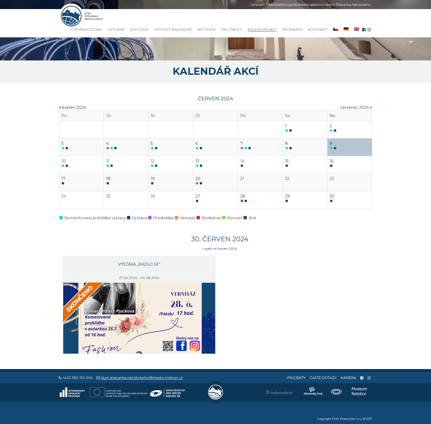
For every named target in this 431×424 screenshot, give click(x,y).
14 (242, 161)
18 (108, 178)
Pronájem (292, 29)
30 (332, 196)
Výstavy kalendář (173, 29)
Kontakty (318, 29)
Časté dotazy (323, 378)
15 (287, 161)
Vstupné (116, 29)
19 (153, 178)
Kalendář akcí (262, 29)
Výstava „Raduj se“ (139, 264)
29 (287, 196)
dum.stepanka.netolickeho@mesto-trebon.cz (142, 378)
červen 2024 (215, 99)
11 (107, 161)
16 (331, 161)
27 (197, 196)
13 (197, 161)
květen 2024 (72, 107)
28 (242, 196)
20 (197, 178)
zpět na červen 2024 (219, 248)
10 (63, 161)
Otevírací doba (86, 29)
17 (63, 178)
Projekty (296, 378)
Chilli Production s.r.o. (347, 419)
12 (152, 161)
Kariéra (348, 378)
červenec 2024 (356, 107)
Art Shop (206, 29)
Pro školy (231, 29)
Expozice (139, 29)
